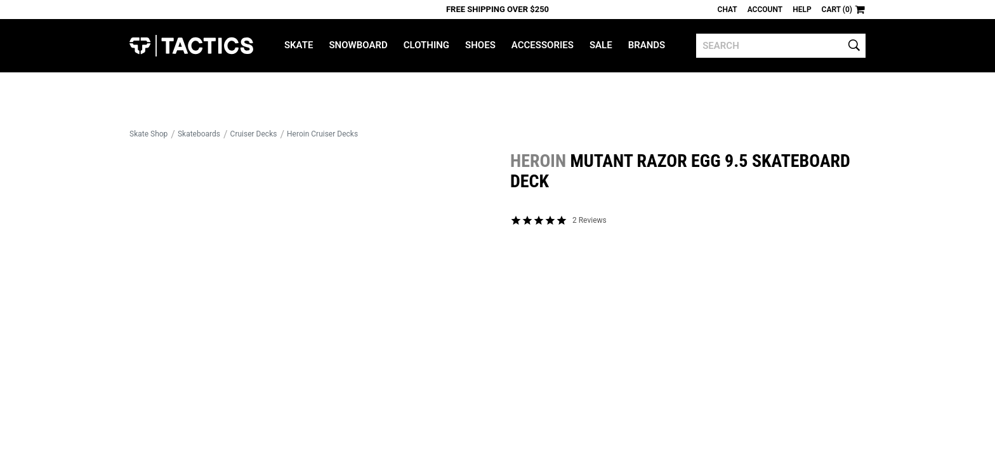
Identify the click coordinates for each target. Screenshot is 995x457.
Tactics (191, 45)
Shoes (480, 45)
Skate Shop (148, 133)
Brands (647, 45)
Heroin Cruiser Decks (322, 133)
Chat (727, 9)
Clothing (426, 45)
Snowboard (358, 45)
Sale (601, 45)
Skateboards (199, 133)
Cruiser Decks (253, 133)
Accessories (542, 45)
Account (765, 9)
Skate (298, 45)
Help (802, 9)
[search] (781, 46)
